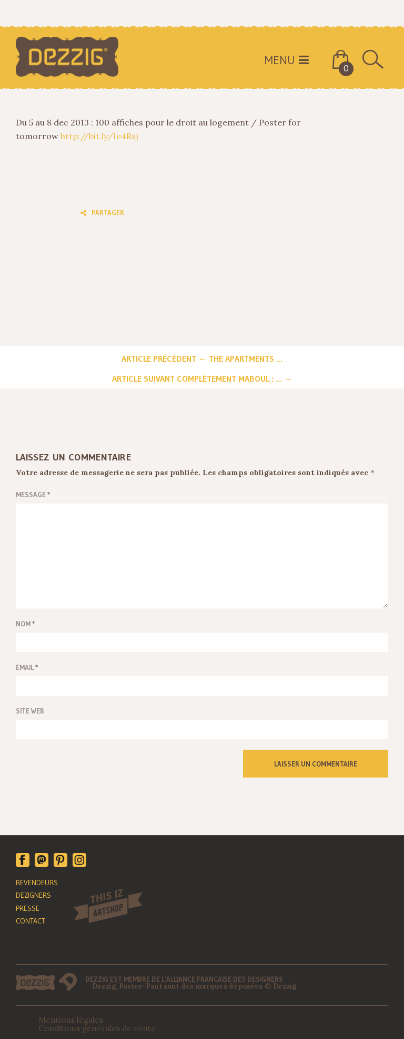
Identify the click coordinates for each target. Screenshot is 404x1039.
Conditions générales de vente (97, 1028)
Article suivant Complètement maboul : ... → (202, 378)
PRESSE (27, 908)
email (27, 667)
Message (33, 494)
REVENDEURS (37, 882)
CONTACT (30, 921)
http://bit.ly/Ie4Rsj (99, 136)
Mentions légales (70, 1020)
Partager (102, 212)
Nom (25, 624)
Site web (30, 711)
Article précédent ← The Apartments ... (202, 358)
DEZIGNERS (33, 895)
